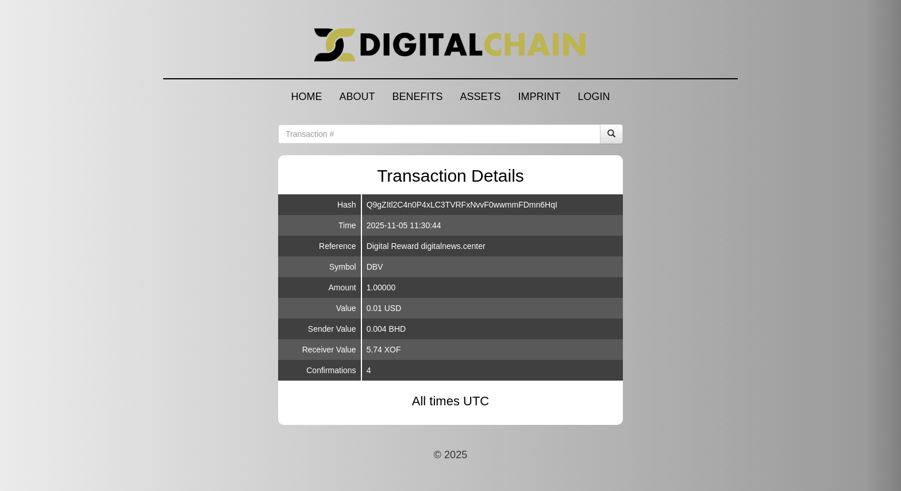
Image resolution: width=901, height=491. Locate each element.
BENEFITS (417, 96)
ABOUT (357, 96)
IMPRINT (539, 96)
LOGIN (594, 96)
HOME (306, 96)
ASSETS (480, 96)
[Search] (611, 134)
